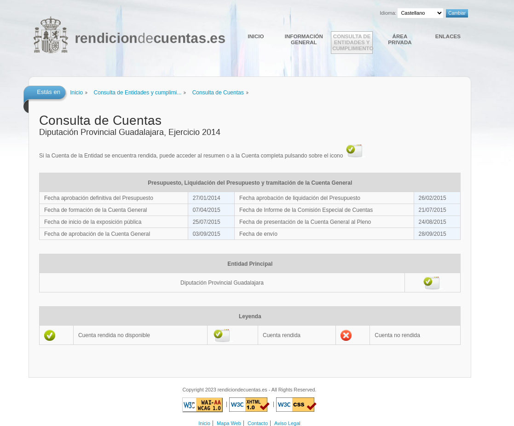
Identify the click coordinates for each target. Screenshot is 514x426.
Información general (304, 39)
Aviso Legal (287, 423)
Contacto (258, 423)
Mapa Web (229, 423)
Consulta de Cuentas (218, 92)
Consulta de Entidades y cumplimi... (138, 92)
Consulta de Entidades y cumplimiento (352, 42)
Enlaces (448, 36)
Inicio (256, 36)
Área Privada (399, 39)
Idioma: (388, 13)
